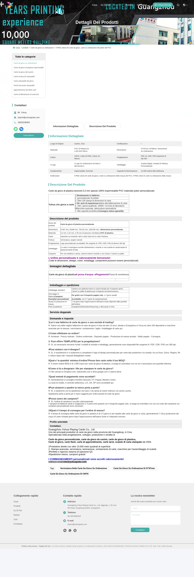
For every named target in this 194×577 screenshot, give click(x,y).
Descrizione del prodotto (102, 126)
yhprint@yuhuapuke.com (29, 117)
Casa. (95, 5)
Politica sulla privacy (29, 574)
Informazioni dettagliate (65, 126)
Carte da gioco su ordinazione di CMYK (69, 502)
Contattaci (142, 5)
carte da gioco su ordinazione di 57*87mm (134, 496)
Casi (16, 548)
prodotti (118, 5)
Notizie (17, 543)
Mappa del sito (44, 574)
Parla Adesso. (28, 135)
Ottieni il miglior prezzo (137, 115)
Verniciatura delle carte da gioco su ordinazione (83, 496)
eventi (130, 5)
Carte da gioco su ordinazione (42, 48)
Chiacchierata (163, 5)
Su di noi (105, 5)
